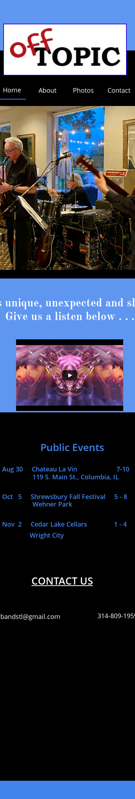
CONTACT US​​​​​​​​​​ (62, 580)
